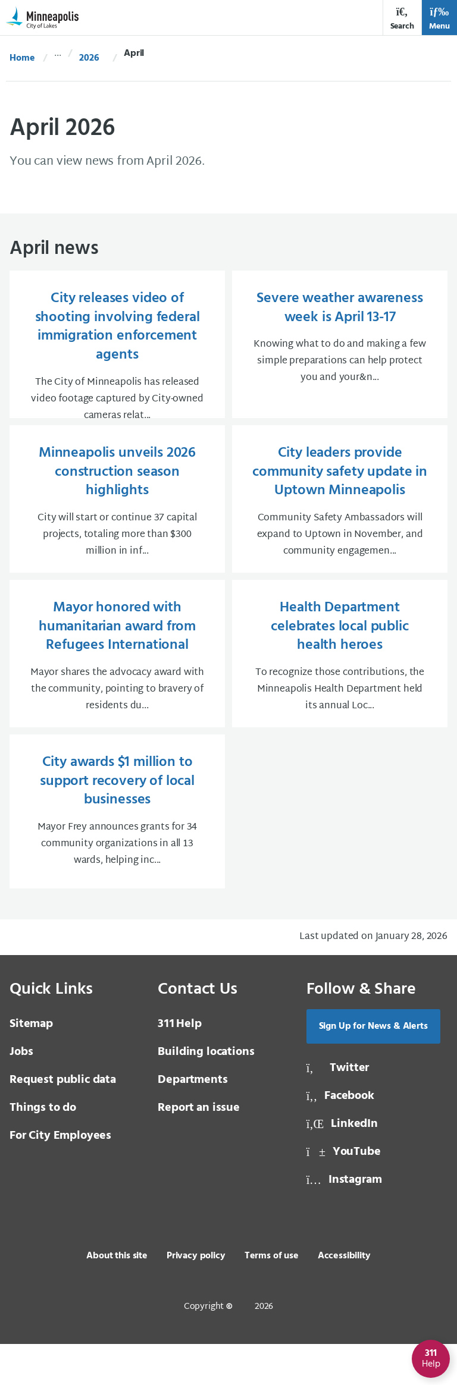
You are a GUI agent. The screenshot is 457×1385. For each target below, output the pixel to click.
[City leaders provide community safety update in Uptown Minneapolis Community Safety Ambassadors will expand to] (339, 528)
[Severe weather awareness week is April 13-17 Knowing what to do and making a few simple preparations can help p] (339, 357)
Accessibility (344, 1297)
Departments (192, 1120)
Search (402, 18)
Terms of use (272, 1297)
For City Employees (60, 1176)
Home (22, 58)
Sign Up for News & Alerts (373, 1067)
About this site (117, 1297)
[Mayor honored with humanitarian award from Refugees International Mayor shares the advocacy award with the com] (117, 690)
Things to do (43, 1148)
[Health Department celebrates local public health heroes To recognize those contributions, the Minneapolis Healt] (339, 690)
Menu (439, 18)
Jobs (21, 1093)
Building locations (206, 1093)
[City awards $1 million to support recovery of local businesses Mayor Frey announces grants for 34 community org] (117, 852)
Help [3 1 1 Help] (179, 1065)
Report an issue (199, 1148)
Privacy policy (196, 1297)
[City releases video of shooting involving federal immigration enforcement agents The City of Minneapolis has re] (117, 357)
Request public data (63, 1120)
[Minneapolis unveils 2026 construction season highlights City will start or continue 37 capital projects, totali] (117, 528)
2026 (89, 58)
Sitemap (31, 1065)
